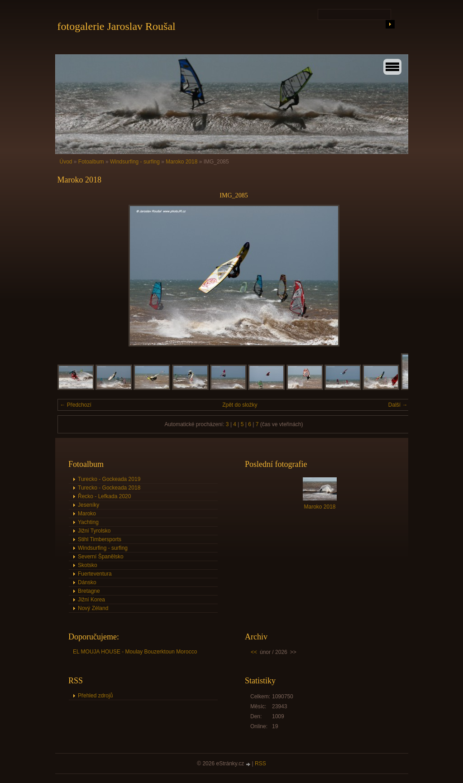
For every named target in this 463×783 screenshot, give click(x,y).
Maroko (87, 513)
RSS (260, 763)
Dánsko (87, 582)
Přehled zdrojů (95, 695)
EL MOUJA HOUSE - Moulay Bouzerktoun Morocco (135, 651)
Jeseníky (88, 505)
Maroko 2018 (181, 162)
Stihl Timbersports (99, 539)
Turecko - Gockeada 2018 (109, 488)
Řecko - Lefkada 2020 (104, 496)
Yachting (88, 522)
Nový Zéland (93, 608)
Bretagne (89, 591)
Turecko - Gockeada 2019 (109, 479)
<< (254, 652)
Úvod (66, 162)
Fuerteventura (95, 574)
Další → (398, 405)
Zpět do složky (239, 405)
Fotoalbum (91, 162)
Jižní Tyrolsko (94, 531)
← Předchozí (75, 405)
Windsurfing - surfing (135, 162)
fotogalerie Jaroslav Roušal (116, 26)
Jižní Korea (91, 599)
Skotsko (87, 565)
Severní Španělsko (101, 556)
